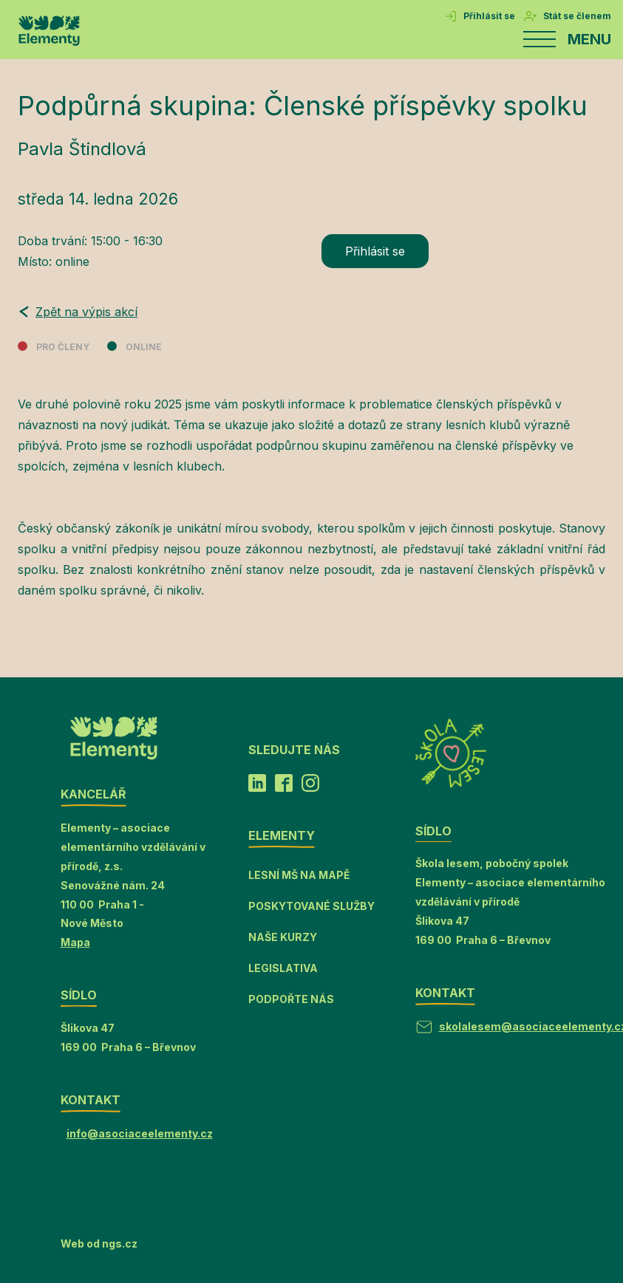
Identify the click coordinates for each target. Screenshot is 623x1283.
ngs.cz (119, 1243)
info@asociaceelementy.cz (140, 1133)
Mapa (75, 942)
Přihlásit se (375, 251)
